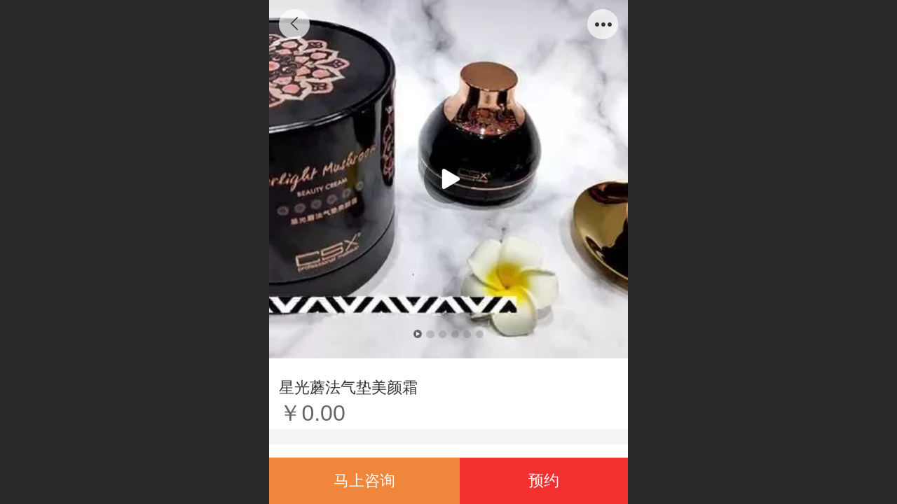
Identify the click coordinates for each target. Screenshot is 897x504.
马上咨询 (364, 480)
